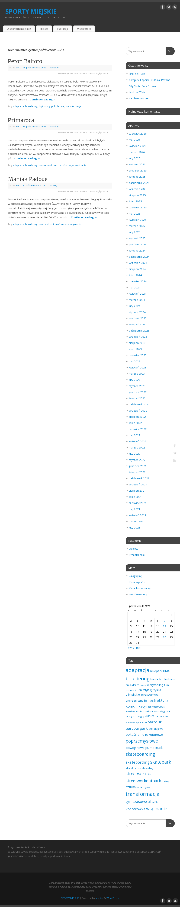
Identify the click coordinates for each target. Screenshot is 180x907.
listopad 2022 (137, 398)
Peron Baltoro (25, 61)
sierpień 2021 (137, 490)
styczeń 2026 (137, 164)
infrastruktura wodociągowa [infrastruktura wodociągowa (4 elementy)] (153, 711)
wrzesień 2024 (138, 263)
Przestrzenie (137, 554)
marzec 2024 (137, 299)
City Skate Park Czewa (142, 86)
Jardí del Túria (137, 73)
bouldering (31, 106)
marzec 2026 (137, 152)
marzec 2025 (137, 226)
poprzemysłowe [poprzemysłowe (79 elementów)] (142, 741)
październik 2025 (139, 182)
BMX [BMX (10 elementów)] (166, 671)
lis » (138, 647)
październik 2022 (139, 404)
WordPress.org (138, 594)
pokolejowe (57, 106)
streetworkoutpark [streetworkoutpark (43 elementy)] (143, 781)
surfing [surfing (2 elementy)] (165, 781)
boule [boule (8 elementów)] (154, 679)
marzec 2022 (137, 447)
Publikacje (63, 28)
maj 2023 (134, 361)
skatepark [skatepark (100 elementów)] (160, 762)
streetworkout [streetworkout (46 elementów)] (139, 773)
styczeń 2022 (137, 460)
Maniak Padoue (27, 179)
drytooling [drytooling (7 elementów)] (156, 685)
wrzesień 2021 (138, 484)
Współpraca (84, 28)
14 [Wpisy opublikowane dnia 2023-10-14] (164, 626)
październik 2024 (139, 256)
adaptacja (18, 106)
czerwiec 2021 (138, 503)
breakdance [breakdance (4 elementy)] (132, 685)
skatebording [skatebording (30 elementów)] (138, 762)
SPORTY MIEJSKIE (30, 11)
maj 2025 (134, 213)
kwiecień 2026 (137, 146)
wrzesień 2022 (138, 410)
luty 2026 (134, 158)
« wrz (130, 647)
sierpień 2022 (137, 416)
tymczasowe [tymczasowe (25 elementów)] (136, 801)
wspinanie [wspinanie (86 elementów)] (156, 808)
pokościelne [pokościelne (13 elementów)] (135, 734)
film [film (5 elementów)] (166, 685)
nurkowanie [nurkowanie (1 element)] (131, 722)
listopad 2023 (137, 324)
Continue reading (43, 99)
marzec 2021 (137, 521)
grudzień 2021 (138, 466)
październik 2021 (139, 478)
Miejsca (44, 28)
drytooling (44, 106)
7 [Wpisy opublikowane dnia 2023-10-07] (164, 620)
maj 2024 (134, 287)
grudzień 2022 (138, 392)
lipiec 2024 (135, 275)
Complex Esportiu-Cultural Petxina (149, 80)
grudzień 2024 (138, 244)
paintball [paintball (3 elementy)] (142, 722)
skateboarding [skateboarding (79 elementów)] (140, 754)
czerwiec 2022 (138, 429)
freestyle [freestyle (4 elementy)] (144, 690)
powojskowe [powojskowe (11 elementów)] (135, 748)
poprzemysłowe (48, 165)
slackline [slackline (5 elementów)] (131, 768)
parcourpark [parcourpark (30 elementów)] (137, 728)
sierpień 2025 (137, 195)
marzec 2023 (137, 373)
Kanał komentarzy (140, 588)
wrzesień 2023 (138, 336)
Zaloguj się (135, 576)
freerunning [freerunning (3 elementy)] (132, 690)
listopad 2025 (137, 176)
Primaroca (21, 120)
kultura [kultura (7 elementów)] (149, 716)
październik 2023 (139, 330)
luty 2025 (134, 232)
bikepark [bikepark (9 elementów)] (156, 671)
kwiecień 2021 (137, 515)
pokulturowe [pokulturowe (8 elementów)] (154, 735)
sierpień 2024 (137, 269)
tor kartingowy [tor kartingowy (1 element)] (143, 787)
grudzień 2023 (138, 318)
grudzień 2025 (138, 170)
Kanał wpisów (137, 582)
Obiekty (54, 67)
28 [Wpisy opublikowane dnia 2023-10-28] (164, 637)
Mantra (99, 898)
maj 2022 (134, 435)
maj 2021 (134, 509)
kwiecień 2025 (137, 219)
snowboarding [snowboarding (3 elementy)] (145, 768)
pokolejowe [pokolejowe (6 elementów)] (156, 729)
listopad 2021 (137, 472)
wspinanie (80, 165)
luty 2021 (134, 527)
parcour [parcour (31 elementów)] (154, 721)
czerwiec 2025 (138, 207)
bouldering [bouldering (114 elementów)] (138, 678)
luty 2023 (134, 379)
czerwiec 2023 (138, 355)
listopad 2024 (137, 250)
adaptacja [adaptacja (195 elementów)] (137, 670)
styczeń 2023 (137, 386)
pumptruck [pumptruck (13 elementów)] (154, 747)
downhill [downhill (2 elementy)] (144, 685)
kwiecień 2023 (137, 367)
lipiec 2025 (135, 201)
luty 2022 (134, 453)
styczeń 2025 (137, 238)
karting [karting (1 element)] (129, 716)
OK (169, 51)
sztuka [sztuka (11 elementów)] (131, 787)
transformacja (73, 106)
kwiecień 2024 (137, 293)
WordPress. (113, 898)
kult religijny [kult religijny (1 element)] (138, 716)
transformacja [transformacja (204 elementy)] (142, 793)
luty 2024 (134, 306)
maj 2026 (134, 139)
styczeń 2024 (137, 312)
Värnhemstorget (139, 98)
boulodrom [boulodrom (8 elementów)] (167, 679)
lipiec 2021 (135, 496)
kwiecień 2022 (137, 441)
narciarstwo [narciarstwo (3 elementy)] (161, 716)
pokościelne (45, 224)
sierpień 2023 (137, 343)
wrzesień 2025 (138, 189)
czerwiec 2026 (138, 133)
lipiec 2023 (135, 349)
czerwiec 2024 (138, 281)
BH (17, 67)
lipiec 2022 (135, 423)
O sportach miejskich (19, 28)
